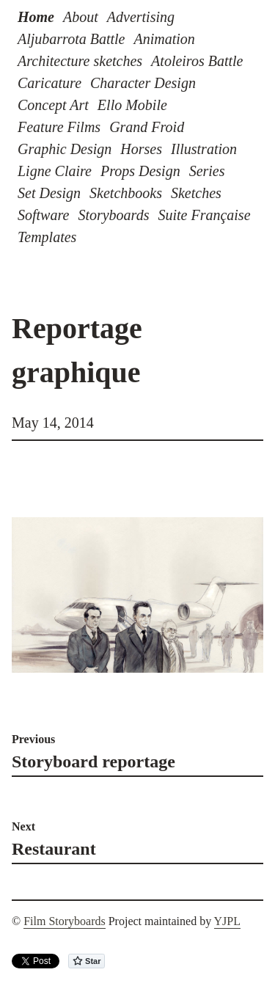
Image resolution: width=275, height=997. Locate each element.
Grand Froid (146, 127)
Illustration (204, 149)
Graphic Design (64, 149)
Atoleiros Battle (197, 61)
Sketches (196, 193)
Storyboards (113, 215)
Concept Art (53, 105)
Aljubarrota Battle (71, 39)
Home (36, 17)
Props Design (140, 171)
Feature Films (59, 127)
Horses (141, 149)
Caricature (49, 83)
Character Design (143, 83)
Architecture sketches (80, 61)
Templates (47, 237)
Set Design (49, 193)
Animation (163, 39)
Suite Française (204, 215)
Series (207, 171)
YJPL (227, 921)
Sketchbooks (125, 193)
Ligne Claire (55, 171)
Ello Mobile (132, 105)
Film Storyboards (64, 921)
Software (43, 215)
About (80, 17)
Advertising (141, 17)
